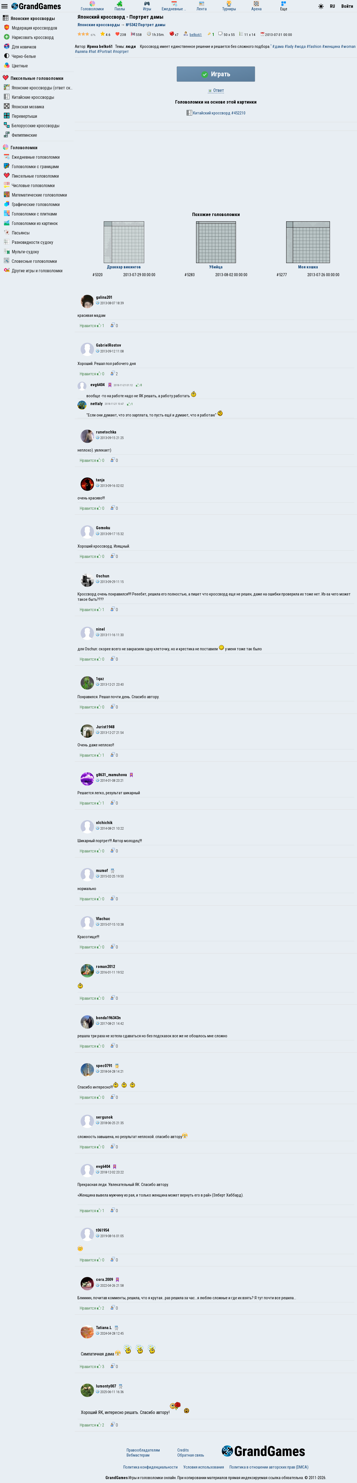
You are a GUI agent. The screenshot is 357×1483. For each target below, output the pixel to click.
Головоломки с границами (31, 166)
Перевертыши (20, 116)
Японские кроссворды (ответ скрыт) (41, 87)
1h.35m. (156, 34)
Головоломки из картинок (31, 223)
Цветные (16, 65)
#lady (288, 46)
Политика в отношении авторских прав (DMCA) (269, 1467)
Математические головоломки (35, 195)
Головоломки (20, 147)
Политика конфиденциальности (150, 1467)
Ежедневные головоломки (32, 157)
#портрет (121, 51)
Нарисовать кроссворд (29, 37)
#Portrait (104, 51)
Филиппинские (20, 135)
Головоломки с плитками (30, 214)
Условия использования (203, 1467)
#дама (278, 46)
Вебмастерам (138, 1455)
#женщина (331, 46)
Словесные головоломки (30, 261)
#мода (300, 46)
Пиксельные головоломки (33, 78)
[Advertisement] (216, 173)
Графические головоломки (32, 204)
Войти (347, 6)
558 (136, 34)
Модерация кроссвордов (30, 28)
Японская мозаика (24, 106)
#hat (92, 51)
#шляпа (81, 51)
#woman (348, 46)
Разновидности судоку (28, 242)
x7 (174, 34)
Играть (215, 74)
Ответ (216, 90)
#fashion (314, 46)
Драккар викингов (124, 266)
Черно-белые (20, 56)
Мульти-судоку (21, 251)
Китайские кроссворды (29, 97)
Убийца (216, 266)
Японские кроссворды (29, 18)
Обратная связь (190, 1455)
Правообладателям (143, 1450)
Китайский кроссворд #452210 (216, 113)
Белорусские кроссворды (31, 125)
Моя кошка (308, 266)
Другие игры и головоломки (33, 270)
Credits (183, 1450)
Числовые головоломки (29, 185)
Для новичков (20, 47)
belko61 (196, 35)
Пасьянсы (17, 233)
